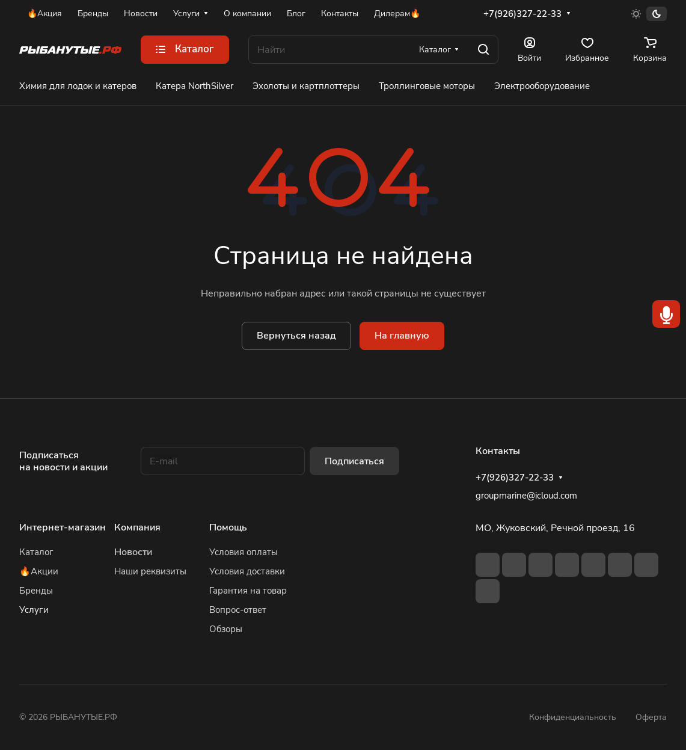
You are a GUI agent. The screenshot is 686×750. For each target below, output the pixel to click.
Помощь (228, 527)
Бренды (36, 591)
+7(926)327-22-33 (522, 13)
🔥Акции (38, 571)
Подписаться (354, 461)
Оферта (651, 717)
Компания (137, 527)
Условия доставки (247, 571)
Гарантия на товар (248, 591)
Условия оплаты (243, 552)
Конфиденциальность (572, 717)
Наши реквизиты (150, 571)
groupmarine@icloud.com (526, 496)
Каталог (36, 552)
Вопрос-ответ (237, 610)
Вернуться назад (296, 335)
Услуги (34, 610)
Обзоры (225, 629)
